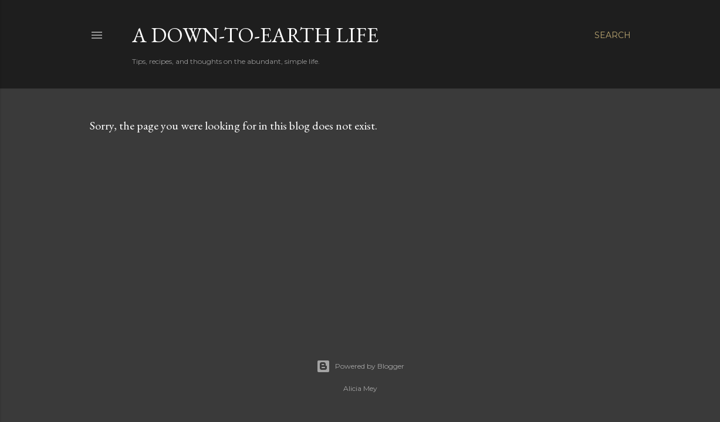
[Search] (612, 35)
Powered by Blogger (360, 366)
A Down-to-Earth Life (255, 35)
